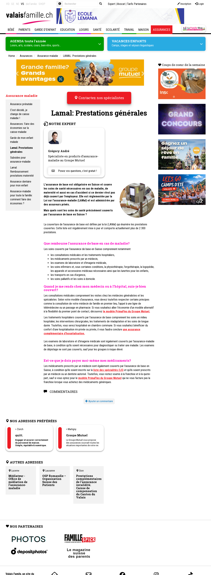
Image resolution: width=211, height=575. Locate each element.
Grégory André (58, 148)
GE (12, 4)
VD (7, 4)
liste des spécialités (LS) (108, 367)
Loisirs (84, 29)
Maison (143, 29)
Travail (129, 29)
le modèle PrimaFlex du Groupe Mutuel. (126, 309)
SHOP (42, 4)
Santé (97, 29)
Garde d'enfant (45, 29)
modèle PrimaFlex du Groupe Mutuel (100, 375)
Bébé (11, 29)
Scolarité (113, 29)
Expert (111, 4)
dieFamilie (31, 4)
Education (67, 29)
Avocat (121, 4)
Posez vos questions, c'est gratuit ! (74, 168)
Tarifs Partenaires (136, 4)
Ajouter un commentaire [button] (99, 399)
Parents (24, 29)
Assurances (161, 29)
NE (17, 4)
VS (22, 4)
